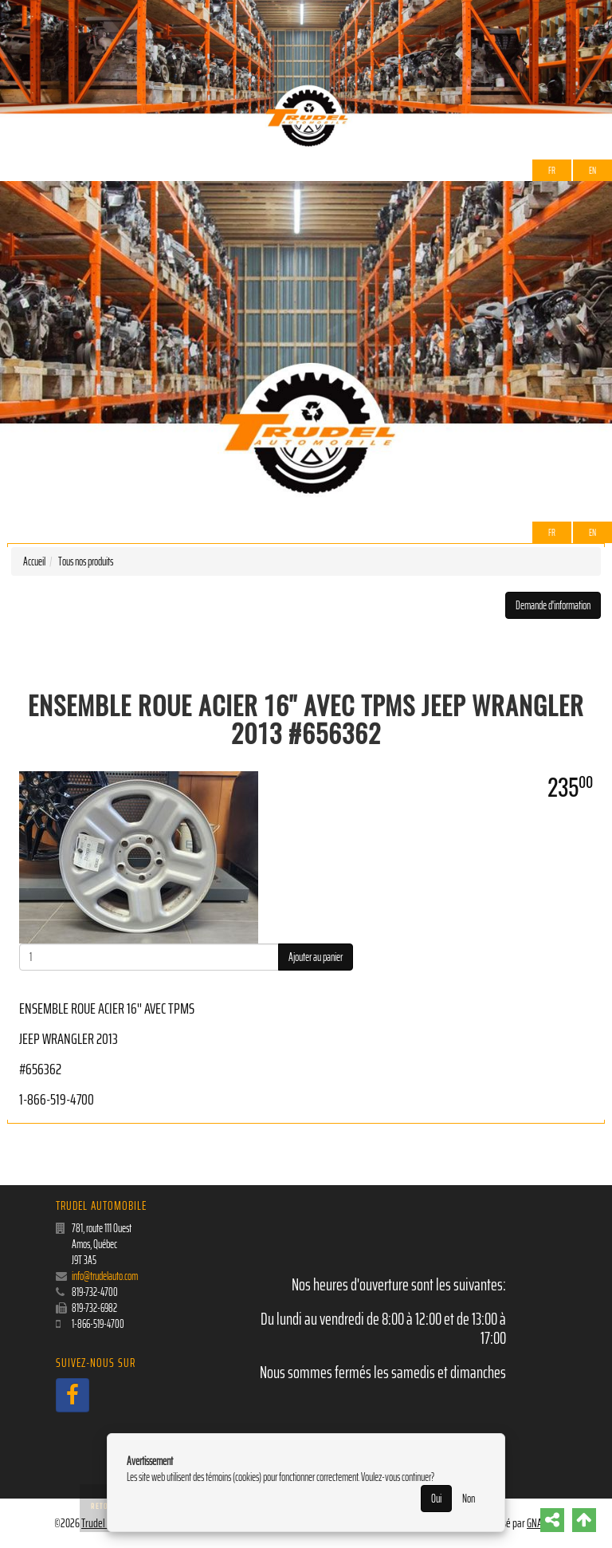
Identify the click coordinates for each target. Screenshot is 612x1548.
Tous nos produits (85, 561)
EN (592, 170)
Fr (551, 170)
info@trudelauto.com (105, 1276)
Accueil (34, 561)
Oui (436, 1498)
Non (468, 1498)
